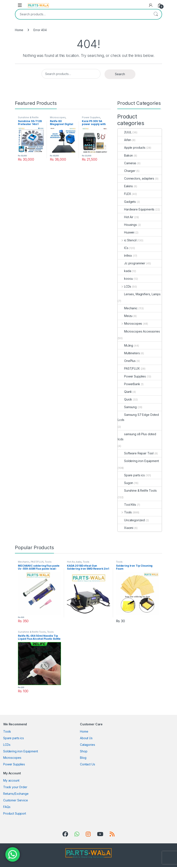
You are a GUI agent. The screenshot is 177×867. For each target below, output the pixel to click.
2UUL (124, 132)
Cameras (127, 163)
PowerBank (129, 384)
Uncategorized (131, 520)
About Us (86, 738)
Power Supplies (91, 117)
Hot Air (125, 217)
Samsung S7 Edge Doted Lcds (138, 417)
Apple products (131, 147)
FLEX (124, 194)
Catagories (87, 744)
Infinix (125, 255)
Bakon (125, 155)
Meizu (125, 316)
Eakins (125, 186)
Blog (83, 757)
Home (19, 30)
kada (124, 271)
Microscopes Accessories (139, 331)
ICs (123, 248)
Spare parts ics (131, 475)
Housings (127, 224)
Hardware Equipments (136, 209)
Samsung (127, 407)
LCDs (124, 286)
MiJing (125, 345)
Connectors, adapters (136, 178)
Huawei (126, 232)
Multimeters (129, 353)
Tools (125, 512)
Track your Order (15, 787)
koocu (125, 278)
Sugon (125, 483)
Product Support (14, 813)
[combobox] (82, 14)
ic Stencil (127, 240)
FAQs (6, 807)
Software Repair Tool (136, 453)
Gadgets (127, 201)
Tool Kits (127, 504)
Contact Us (87, 764)
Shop (83, 751)
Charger (126, 171)
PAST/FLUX (129, 368)
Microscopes (57, 117)
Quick (125, 399)
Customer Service (15, 800)
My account (11, 780)
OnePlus (127, 361)
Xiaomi (125, 528)
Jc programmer (131, 263)
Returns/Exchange (16, 793)
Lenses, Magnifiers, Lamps (139, 294)
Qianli (125, 391)
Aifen (124, 140)
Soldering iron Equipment (138, 461)
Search (156, 14)
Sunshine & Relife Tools (137, 490)
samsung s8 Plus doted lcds (137, 436)
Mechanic (128, 308)
